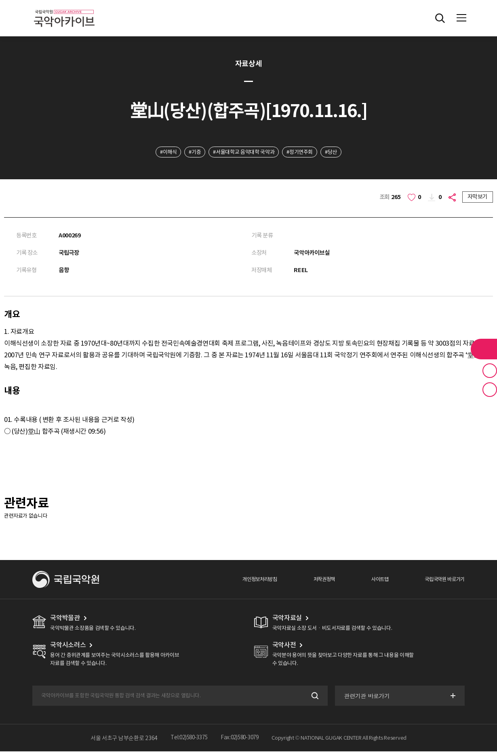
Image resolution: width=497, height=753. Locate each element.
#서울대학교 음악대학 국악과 (243, 152)
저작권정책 (318, 580)
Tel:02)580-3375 (187, 739)
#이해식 (160, 152)
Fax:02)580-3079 (242, 739)
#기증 (189, 152)
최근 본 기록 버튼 (489, 389)
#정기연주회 (304, 152)
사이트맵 (375, 580)
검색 (313, 697)
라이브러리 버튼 (484, 349)
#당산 (339, 152)
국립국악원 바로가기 (443, 580)
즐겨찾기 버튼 (489, 370)
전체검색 (440, 18)
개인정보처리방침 (251, 580)
